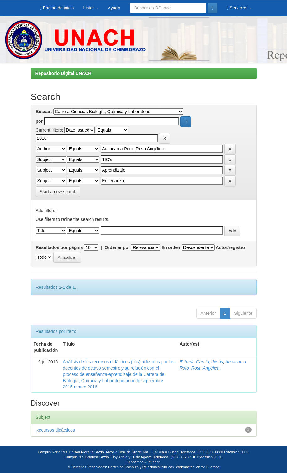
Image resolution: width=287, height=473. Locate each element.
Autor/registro (230, 247)
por (39, 121)
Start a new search (58, 191)
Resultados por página (59, 247)
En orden (170, 247)
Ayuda (114, 7)
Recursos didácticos (55, 430)
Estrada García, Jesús (201, 361)
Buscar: (44, 111)
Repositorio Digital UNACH (63, 73)
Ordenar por (117, 247)
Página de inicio (57, 8)
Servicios (239, 8)
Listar (90, 7)
